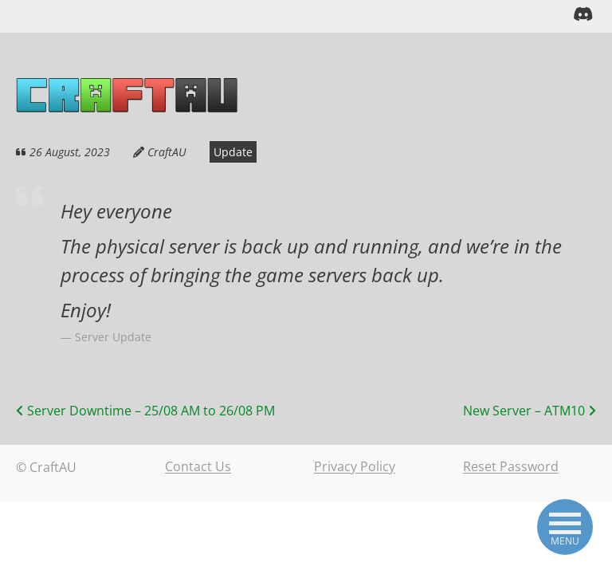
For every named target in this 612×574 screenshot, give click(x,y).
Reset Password (511, 466)
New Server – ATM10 (529, 410)
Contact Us (198, 466)
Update (218, 151)
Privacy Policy (354, 466)
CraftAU (159, 151)
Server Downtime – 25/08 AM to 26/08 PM (145, 410)
